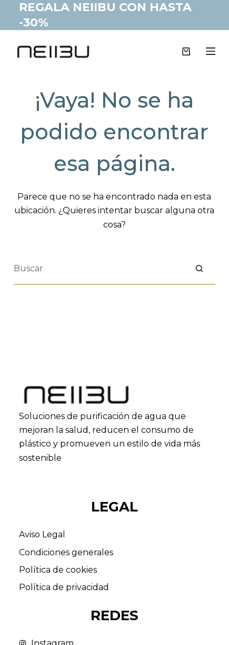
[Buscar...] (99, 268)
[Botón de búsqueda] (199, 268)
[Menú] (210, 51)
